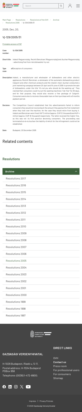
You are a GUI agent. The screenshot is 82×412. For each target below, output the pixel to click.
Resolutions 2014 (16, 198)
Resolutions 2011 (16, 219)
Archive (9, 171)
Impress (32, 401)
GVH (55, 358)
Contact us (59, 362)
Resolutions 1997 (16, 315)
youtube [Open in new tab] (28, 386)
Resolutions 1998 (16, 308)
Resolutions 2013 (16, 205)
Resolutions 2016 (16, 185)
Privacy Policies (46, 401)
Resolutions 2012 (16, 212)
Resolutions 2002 (16, 281)
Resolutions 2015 (16, 192)
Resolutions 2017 (16, 178)
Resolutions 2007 (16, 246)
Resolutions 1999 (16, 301)
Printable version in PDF (12, 44)
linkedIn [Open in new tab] (10, 386)
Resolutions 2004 (16, 267)
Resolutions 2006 (16, 253)
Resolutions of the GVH (39, 20)
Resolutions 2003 (16, 274)
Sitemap (58, 378)
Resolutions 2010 (16, 226)
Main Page (7, 20)
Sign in (70, 6)
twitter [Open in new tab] (21, 386)
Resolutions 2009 (16, 233)
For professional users (66, 370)
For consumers (62, 374)
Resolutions (20, 20)
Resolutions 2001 (16, 288)
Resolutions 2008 (16, 240)
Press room (60, 366)
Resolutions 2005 (16, 260)
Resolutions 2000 (16, 294)
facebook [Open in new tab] (4, 386)
